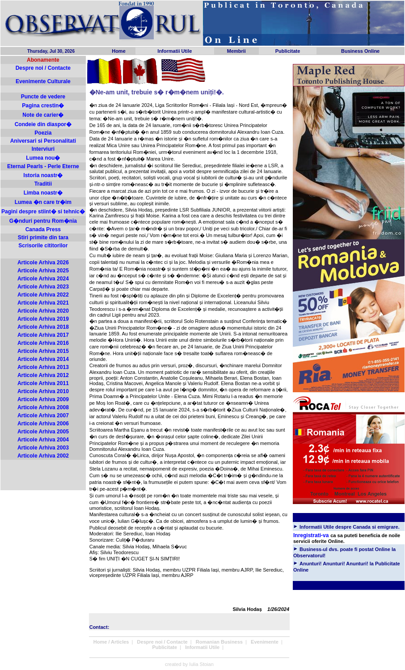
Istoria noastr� (43, 175)
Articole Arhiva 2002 (43, 456)
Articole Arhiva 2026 (43, 262)
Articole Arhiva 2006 (43, 423)
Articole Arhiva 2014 (43, 359)
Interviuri (43, 149)
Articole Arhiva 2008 (43, 407)
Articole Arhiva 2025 (43, 270)
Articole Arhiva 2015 (43, 351)
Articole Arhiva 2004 (43, 440)
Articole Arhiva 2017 (43, 335)
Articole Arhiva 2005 (43, 431)
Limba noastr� (43, 193)
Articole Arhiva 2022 (43, 295)
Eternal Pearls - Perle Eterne (43, 166)
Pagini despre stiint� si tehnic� (43, 211)
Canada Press (43, 229)
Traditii (43, 184)
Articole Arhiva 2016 (43, 343)
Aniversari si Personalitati (43, 141)
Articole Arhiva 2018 (43, 327)
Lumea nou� (43, 158)
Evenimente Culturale (43, 81)
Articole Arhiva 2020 (43, 311)
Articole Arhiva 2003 (43, 448)
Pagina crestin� (43, 105)
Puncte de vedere (43, 96)
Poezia (42, 133)
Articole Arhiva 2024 (43, 279)
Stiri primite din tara (43, 237)
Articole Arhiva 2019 (43, 319)
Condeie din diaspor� (43, 124)
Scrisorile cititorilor (43, 245)
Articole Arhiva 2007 (43, 415)
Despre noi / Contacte (43, 68)
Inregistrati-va (311, 535)
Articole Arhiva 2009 (43, 399)
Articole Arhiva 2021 (43, 303)
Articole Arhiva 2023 (43, 287)
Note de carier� (42, 115)
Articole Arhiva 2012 (43, 375)
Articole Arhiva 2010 (43, 391)
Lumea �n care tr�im (43, 202)
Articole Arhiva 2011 (43, 383)
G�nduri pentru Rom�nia (43, 221)
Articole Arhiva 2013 (43, 367)
